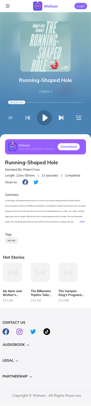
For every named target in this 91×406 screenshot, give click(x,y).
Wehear (51, 6)
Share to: (11, 182)
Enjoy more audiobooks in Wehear (36, 149)
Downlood (69, 147)
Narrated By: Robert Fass (22, 169)
